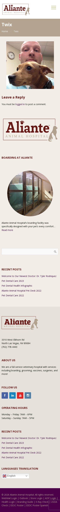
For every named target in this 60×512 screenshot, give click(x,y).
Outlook (24, 498)
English (9, 476)
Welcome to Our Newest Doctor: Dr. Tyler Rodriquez (29, 276)
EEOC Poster (17, 505)
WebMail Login (9, 498)
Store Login (36, 498)
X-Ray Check (42, 501)
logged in (20, 104)
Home (5, 31)
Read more (7, 230)
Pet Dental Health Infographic (17, 285)
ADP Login (50, 498)
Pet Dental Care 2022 (13, 295)
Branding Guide (25, 501)
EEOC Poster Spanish (37, 505)
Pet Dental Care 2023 (13, 280)
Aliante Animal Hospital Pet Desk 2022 (21, 290)
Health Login (8, 501)
